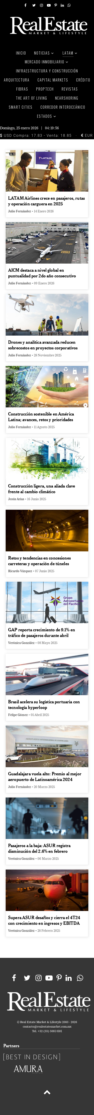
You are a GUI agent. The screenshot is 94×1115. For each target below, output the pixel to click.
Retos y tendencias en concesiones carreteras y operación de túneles (39, 560)
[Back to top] (47, 1093)
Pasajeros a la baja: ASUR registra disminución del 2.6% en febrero (39, 848)
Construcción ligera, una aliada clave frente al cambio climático (41, 488)
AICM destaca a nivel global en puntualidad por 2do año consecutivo (42, 273)
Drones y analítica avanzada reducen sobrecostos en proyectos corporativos (43, 345)
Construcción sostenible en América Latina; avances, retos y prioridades (41, 416)
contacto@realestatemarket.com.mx (47, 1026)
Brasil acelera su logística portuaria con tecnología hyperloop (44, 704)
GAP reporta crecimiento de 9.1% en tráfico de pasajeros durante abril (41, 632)
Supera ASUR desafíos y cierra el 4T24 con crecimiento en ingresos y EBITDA (44, 920)
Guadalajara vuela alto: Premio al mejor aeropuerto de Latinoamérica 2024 (44, 776)
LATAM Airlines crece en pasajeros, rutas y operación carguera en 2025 (46, 201)
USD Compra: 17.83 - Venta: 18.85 (36, 135)
